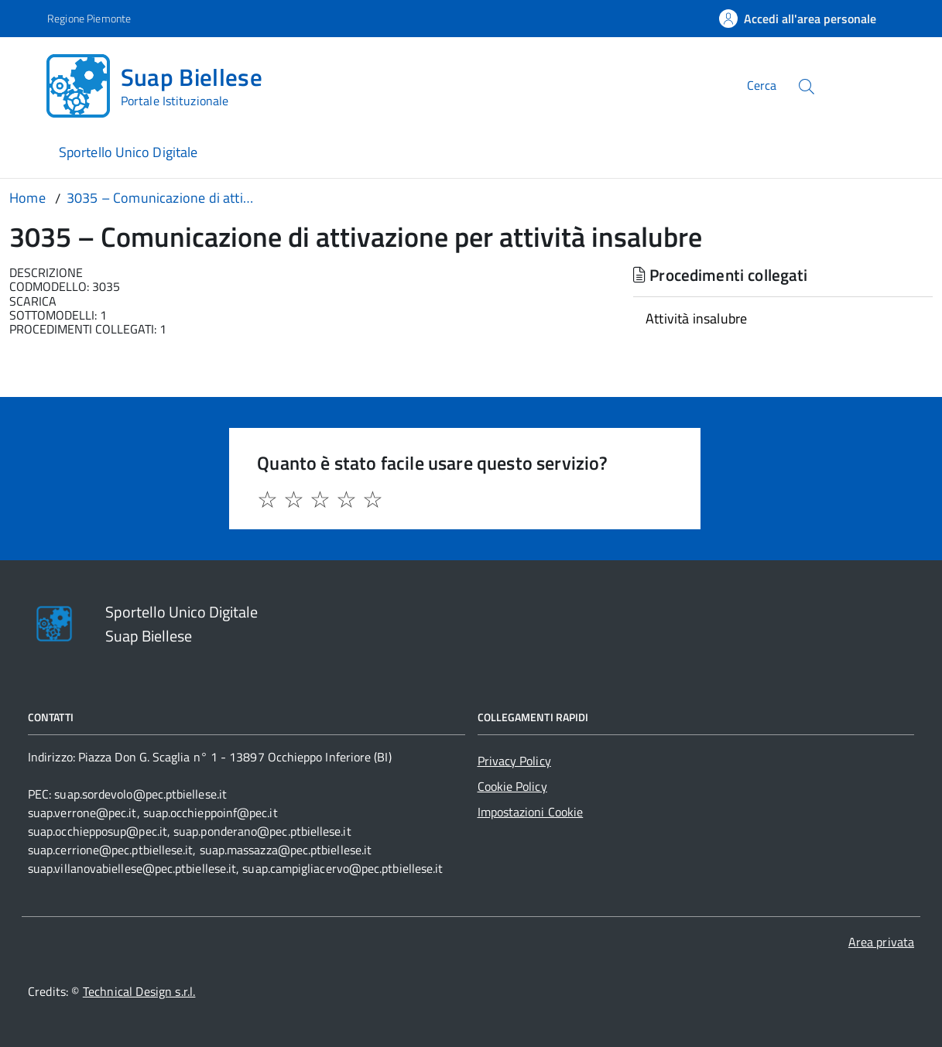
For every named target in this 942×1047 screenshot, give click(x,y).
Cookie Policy (512, 786)
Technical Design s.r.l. (139, 991)
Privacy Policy (514, 760)
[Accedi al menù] (26, 83)
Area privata (881, 941)
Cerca (761, 85)
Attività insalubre (696, 318)
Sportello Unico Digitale (128, 152)
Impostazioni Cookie (531, 811)
